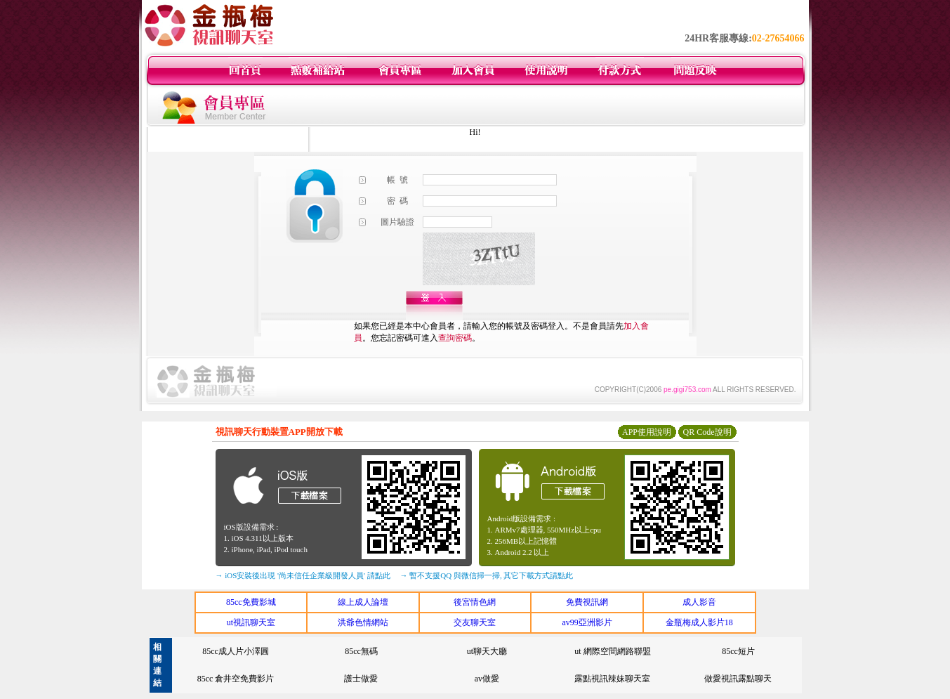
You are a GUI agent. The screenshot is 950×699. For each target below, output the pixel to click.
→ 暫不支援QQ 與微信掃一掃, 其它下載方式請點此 (487, 575)
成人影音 (699, 602)
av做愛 (487, 679)
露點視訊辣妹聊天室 (612, 679)
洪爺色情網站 (363, 622)
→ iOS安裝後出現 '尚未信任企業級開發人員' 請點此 (303, 575)
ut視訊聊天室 (251, 622)
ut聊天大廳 (487, 651)
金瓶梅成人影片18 (699, 622)
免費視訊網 (587, 602)
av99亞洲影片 (587, 622)
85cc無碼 (361, 651)
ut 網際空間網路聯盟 (612, 651)
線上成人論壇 (363, 602)
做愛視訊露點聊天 (738, 679)
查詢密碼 (455, 338)
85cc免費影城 (251, 602)
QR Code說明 (707, 432)
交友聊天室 (475, 622)
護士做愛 (361, 679)
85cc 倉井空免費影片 (236, 679)
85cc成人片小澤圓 (235, 651)
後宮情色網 (475, 602)
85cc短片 (738, 651)
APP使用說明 (646, 432)
